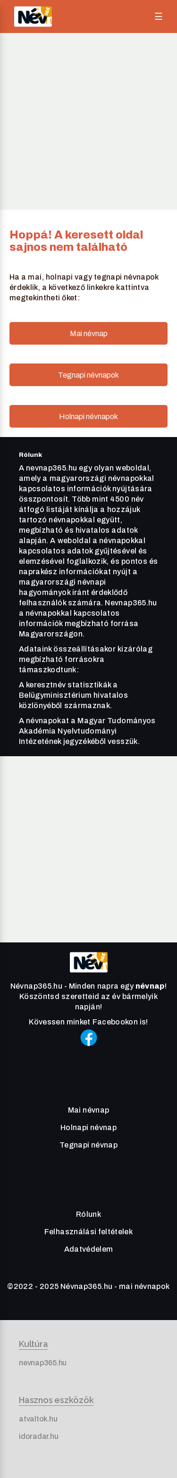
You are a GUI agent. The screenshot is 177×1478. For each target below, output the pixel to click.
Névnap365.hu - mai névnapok (115, 1286)
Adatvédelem (88, 1249)
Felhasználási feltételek (88, 1232)
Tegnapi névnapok (88, 375)
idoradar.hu (38, 1436)
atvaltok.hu (38, 1419)
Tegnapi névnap (88, 1145)
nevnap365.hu (43, 1363)
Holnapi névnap (88, 1127)
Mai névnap (89, 334)
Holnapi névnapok (88, 417)
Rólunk (88, 1214)
